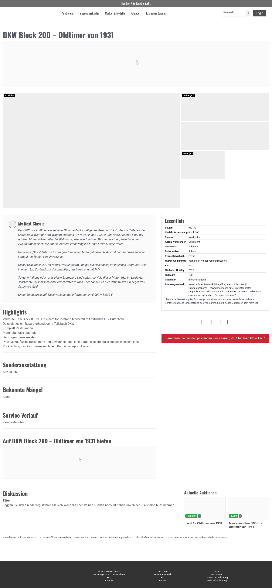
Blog (163, 577)
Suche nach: (228, 13)
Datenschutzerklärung (217, 577)
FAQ (109, 577)
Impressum (216, 574)
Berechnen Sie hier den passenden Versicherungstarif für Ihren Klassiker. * (215, 338)
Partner (163, 580)
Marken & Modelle (163, 574)
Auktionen (163, 571)
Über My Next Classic (109, 571)
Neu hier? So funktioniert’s (136, 3)
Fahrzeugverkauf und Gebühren (109, 574)
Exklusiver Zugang (155, 14)
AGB (217, 571)
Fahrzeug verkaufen (88, 14)
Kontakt (109, 580)
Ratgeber (135, 14)
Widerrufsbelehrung (217, 580)
